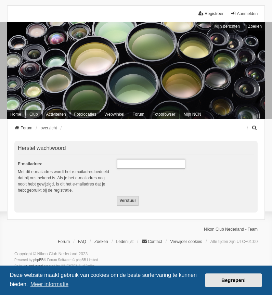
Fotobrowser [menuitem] (164, 114)
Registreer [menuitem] (210, 13)
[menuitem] (254, 128)
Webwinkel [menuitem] (114, 114)
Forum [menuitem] (138, 114)
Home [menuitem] (15, 114)
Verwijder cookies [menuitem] (186, 241)
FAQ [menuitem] (82, 241)
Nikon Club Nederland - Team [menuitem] (231, 229)
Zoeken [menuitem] (101, 241)
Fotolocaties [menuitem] (85, 114)
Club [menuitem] (33, 114)
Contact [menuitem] (152, 241)
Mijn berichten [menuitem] (227, 26)
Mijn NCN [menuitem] (192, 114)
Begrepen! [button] (233, 280)
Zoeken (255, 26)
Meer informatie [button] (49, 284)
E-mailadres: (30, 164)
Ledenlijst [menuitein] (125, 241)
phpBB (38, 260)
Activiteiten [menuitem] (56, 114)
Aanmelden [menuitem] (244, 13)
